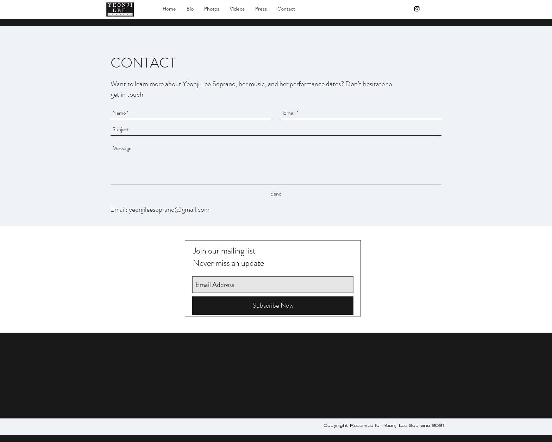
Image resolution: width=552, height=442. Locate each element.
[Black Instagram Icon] (416, 8)
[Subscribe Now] (272, 305)
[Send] (276, 194)
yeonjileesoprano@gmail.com (169, 209)
